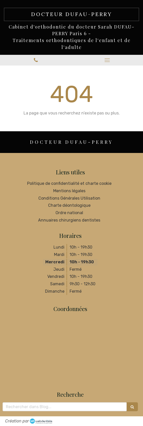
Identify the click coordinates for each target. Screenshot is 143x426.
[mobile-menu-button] (107, 60)
